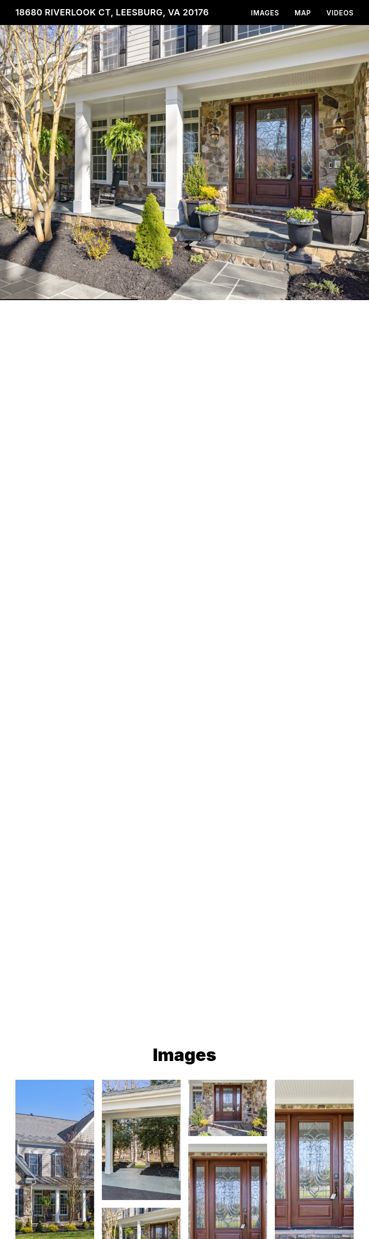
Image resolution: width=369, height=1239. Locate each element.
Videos (340, 13)
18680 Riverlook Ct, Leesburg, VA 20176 (112, 12)
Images (265, 13)
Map (303, 13)
